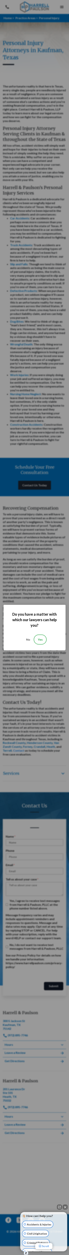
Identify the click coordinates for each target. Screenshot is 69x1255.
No (28, 639)
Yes (40, 639)
